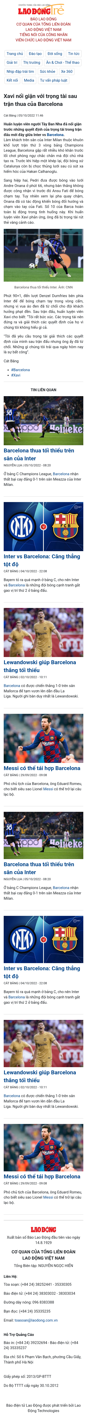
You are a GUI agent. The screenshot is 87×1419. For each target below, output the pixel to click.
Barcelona (55, 135)
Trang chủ (15, 53)
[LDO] (43, 421)
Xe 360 (67, 71)
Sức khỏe (47, 71)
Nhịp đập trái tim (20, 71)
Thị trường (31, 62)
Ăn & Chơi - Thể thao (62, 62)
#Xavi (15, 375)
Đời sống (55, 53)
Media (29, 80)
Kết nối (12, 80)
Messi (48, 789)
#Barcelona (20, 370)
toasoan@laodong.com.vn (36, 1320)
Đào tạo (35, 53)
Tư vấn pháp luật (53, 80)
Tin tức (73, 53)
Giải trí (12, 62)
